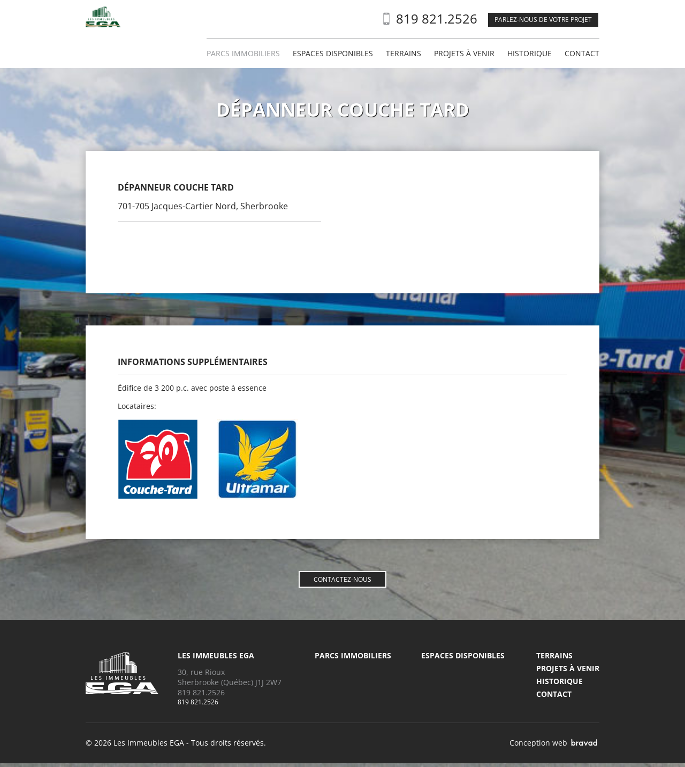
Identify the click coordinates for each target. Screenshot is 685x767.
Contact (582, 53)
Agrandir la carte (388, 170)
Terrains (403, 53)
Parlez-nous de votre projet (543, 19)
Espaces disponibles (333, 53)
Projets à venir (464, 53)
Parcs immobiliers (243, 53)
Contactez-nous (342, 580)
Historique (529, 53)
